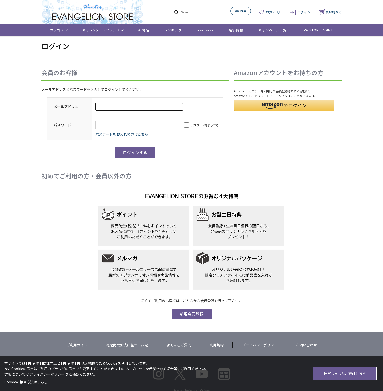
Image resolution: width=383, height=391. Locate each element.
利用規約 (217, 344)
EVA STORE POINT (317, 30)
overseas (205, 30)
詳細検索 (240, 11)
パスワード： (64, 124)
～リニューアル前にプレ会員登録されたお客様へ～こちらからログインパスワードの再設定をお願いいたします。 (121, 134)
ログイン (303, 12)
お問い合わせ (306, 344)
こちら (42, 381)
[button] (284, 105)
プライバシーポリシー (259, 344)
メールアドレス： (68, 106)
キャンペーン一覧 (272, 30)
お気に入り (274, 12)
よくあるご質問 (179, 344)
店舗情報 (236, 30)
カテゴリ (57, 30)
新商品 (143, 30)
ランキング (173, 30)
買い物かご (330, 12)
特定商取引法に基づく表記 (127, 344)
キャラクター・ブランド (101, 30)
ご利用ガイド (76, 344)
